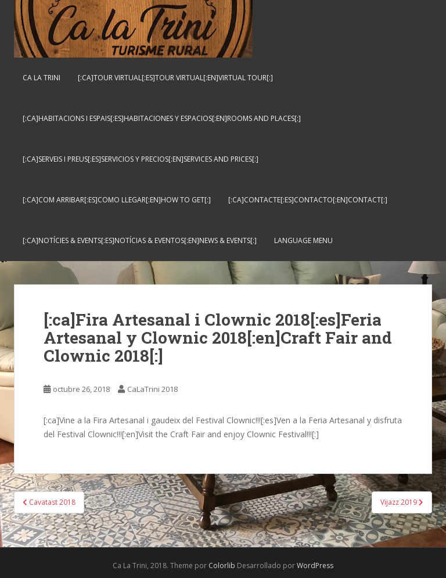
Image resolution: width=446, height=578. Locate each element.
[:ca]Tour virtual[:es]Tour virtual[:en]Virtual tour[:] (175, 78)
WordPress (315, 565)
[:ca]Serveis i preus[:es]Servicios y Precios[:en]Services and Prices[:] (140, 159)
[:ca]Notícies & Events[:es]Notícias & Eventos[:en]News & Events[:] (140, 240)
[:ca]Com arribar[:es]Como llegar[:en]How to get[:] (117, 200)
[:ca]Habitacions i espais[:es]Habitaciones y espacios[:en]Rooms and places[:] (162, 118)
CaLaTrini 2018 (152, 389)
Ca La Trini (41, 78)
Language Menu (303, 240)
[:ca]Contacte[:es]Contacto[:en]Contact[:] (307, 200)
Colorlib (221, 565)
